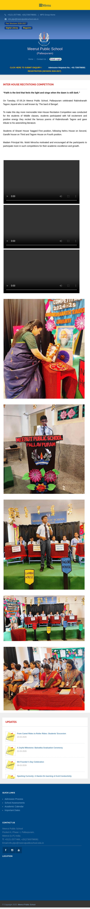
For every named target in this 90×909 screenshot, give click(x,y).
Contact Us (41, 59)
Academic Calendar (14, 806)
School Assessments (15, 803)
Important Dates (12, 810)
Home (30, 59)
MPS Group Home (47, 15)
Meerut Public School (26, 905)
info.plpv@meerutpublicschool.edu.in (23, 19)
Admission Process (14, 799)
